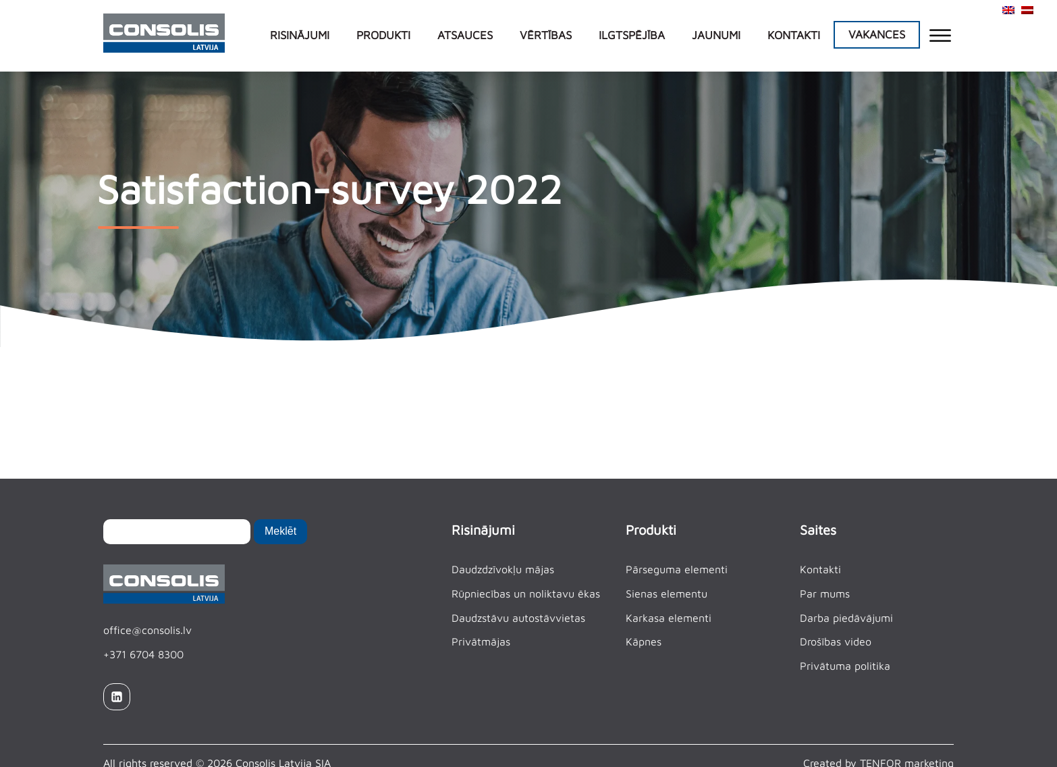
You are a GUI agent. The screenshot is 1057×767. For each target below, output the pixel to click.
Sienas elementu (666, 593)
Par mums (825, 593)
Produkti (383, 35)
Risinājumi (299, 35)
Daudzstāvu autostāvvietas (518, 618)
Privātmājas (481, 641)
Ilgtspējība (632, 35)
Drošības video (835, 641)
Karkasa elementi (668, 618)
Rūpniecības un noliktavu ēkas (526, 593)
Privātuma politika (845, 666)
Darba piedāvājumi (846, 618)
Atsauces (465, 35)
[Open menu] (940, 36)
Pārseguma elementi (677, 569)
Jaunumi (716, 35)
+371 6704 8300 (143, 654)
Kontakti (793, 35)
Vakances (876, 34)
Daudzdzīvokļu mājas (503, 569)
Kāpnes (643, 641)
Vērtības (546, 35)
